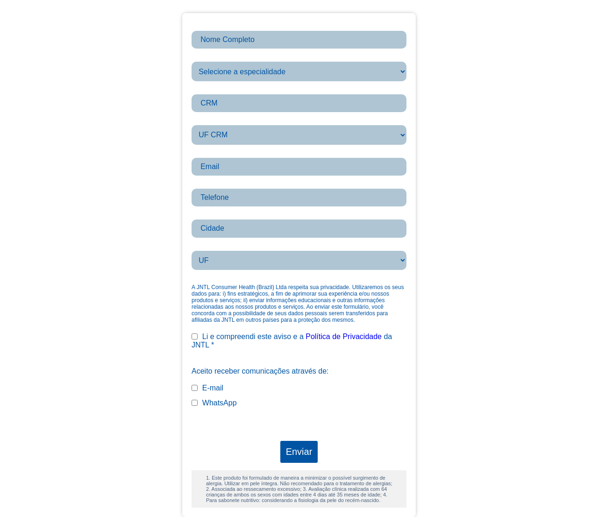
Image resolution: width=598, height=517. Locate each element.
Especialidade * (217, 57)
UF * (199, 246)
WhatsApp (214, 403)
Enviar (299, 451)
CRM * (203, 90)
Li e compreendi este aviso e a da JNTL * (292, 341)
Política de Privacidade (344, 336)
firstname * (209, 26)
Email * (203, 153)
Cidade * (206, 215)
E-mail (207, 388)
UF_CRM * (210, 121)
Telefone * (208, 184)
